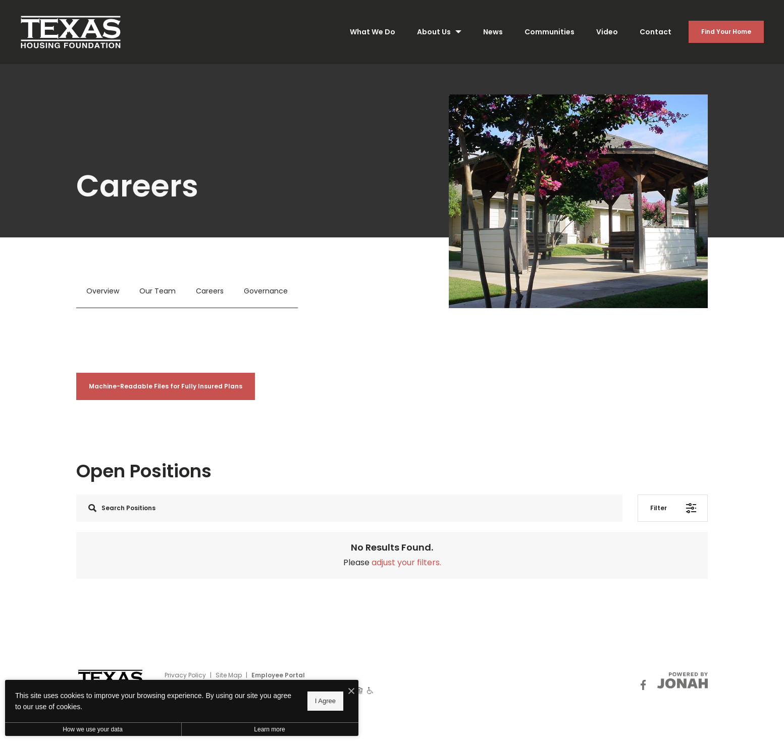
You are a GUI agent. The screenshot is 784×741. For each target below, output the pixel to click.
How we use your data (93, 729)
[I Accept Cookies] (351, 691)
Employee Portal (278, 675)
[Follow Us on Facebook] (643, 684)
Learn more (269, 729)
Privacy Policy (185, 675)
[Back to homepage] (70, 32)
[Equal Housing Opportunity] (359, 690)
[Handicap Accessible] (370, 690)
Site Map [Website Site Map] (229, 675)
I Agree (325, 701)
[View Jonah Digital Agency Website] (682, 680)
